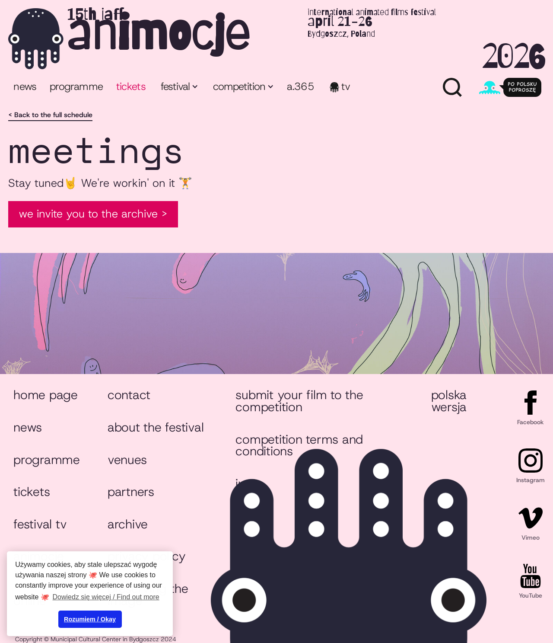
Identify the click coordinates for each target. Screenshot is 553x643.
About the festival (155, 427)
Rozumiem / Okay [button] (90, 619)
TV (345, 86)
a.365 (300, 86)
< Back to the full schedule (50, 114)
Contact (129, 395)
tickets (131, 86)
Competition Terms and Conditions (299, 445)
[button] (178, 87)
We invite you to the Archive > (93, 213)
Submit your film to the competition (299, 401)
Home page (45, 395)
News (24, 86)
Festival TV (40, 524)
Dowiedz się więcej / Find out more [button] (106, 597)
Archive (128, 524)
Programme (46, 459)
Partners (131, 491)
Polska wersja (449, 401)
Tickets (31, 491)
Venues (127, 459)
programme (76, 86)
